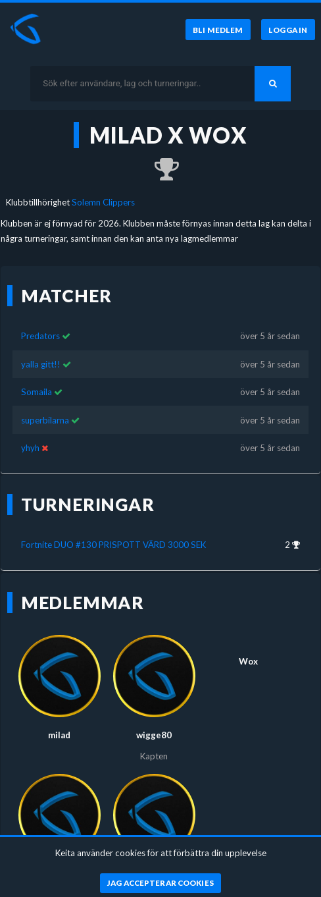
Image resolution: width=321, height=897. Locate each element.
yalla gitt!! (41, 352)
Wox (248, 650)
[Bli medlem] (218, 29)
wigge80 (154, 724)
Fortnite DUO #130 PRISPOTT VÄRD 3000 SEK (113, 533)
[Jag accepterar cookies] (161, 883)
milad (59, 724)
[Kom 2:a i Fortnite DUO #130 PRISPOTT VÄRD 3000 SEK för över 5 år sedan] (161, 170)
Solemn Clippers (103, 202)
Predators (40, 324)
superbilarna (45, 408)
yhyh (30, 436)
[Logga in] (288, 29)
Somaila (36, 380)
